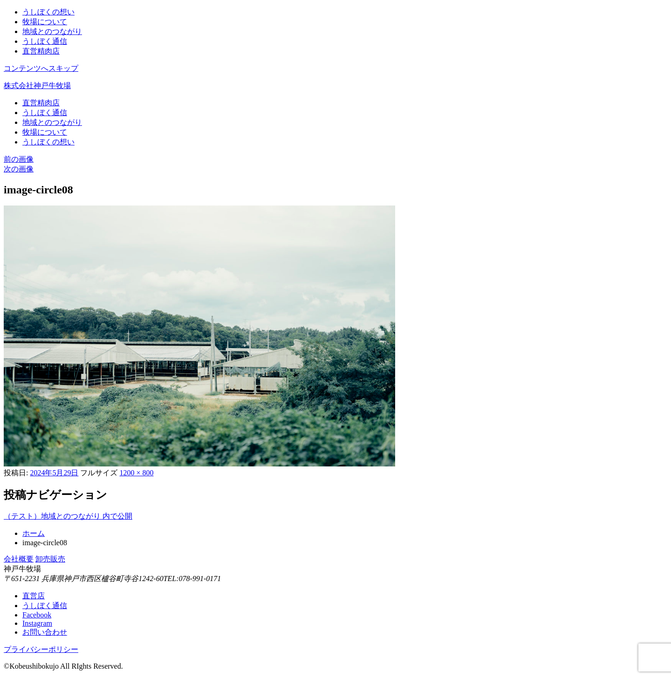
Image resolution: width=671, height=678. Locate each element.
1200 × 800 (136, 473)
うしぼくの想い (48, 12)
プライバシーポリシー (41, 649)
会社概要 (19, 559)
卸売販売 (50, 559)
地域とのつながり (52, 31)
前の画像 (19, 159)
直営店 (33, 596)
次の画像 (19, 169)
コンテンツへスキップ (41, 68)
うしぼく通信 (44, 41)
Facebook (36, 615)
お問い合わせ (44, 632)
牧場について (44, 22)
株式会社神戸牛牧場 (37, 85)
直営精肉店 (41, 51)
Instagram (37, 623)
